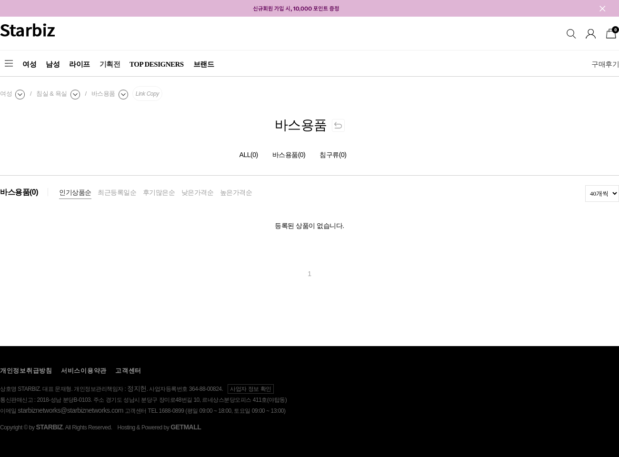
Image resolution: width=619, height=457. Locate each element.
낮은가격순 (197, 192)
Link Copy (147, 93)
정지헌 (137, 388)
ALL (249, 155)
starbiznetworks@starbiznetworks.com (70, 410)
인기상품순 (75, 192)
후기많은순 (159, 192)
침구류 (332, 155)
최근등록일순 (117, 192)
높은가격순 (236, 192)
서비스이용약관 (84, 370)
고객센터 (128, 370)
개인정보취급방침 (26, 370)
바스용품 (289, 155)
